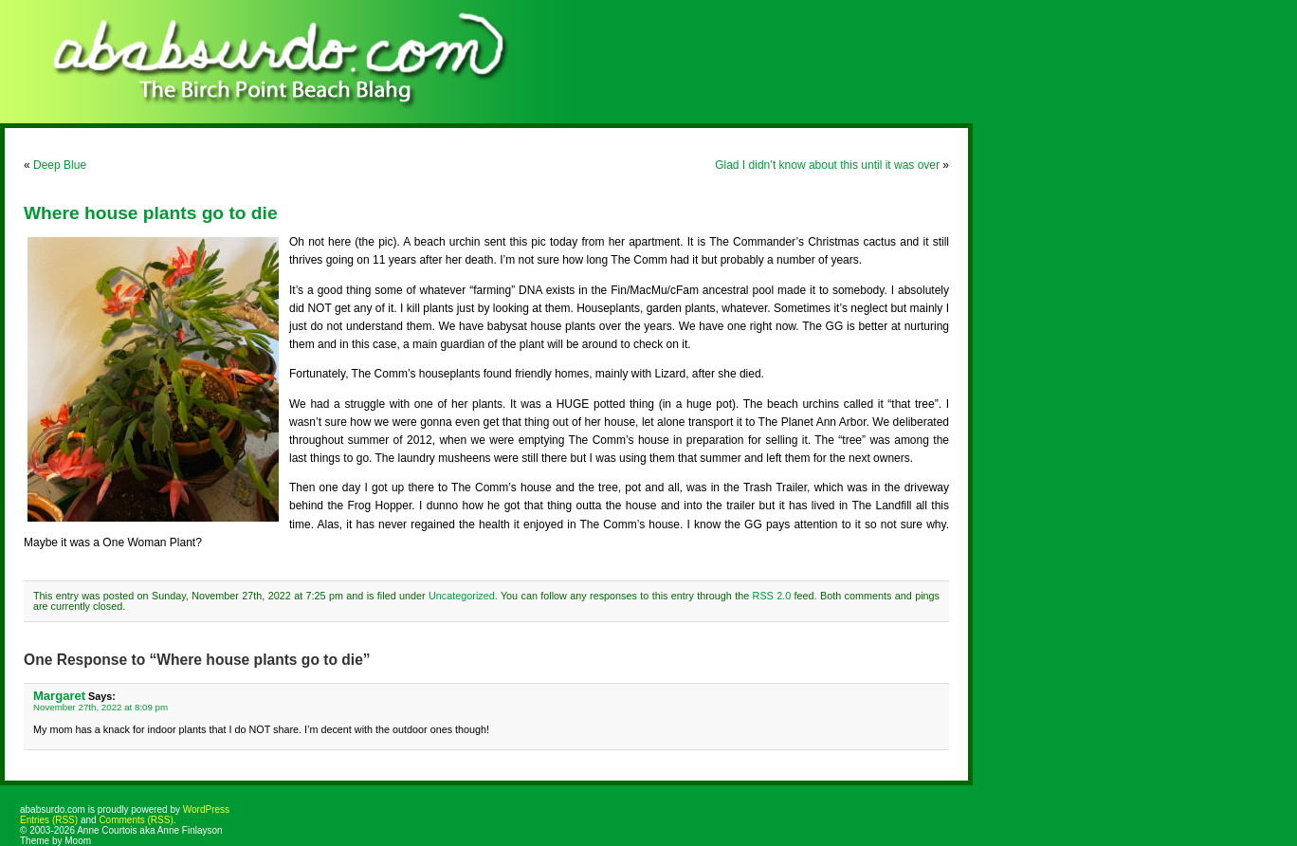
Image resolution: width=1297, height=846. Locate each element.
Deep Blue (59, 165)
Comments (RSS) (136, 820)
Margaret (59, 696)
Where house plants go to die (151, 213)
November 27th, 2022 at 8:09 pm (100, 707)
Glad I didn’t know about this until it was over (827, 165)
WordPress (206, 809)
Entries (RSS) (49, 820)
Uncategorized (462, 595)
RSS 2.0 (772, 595)
